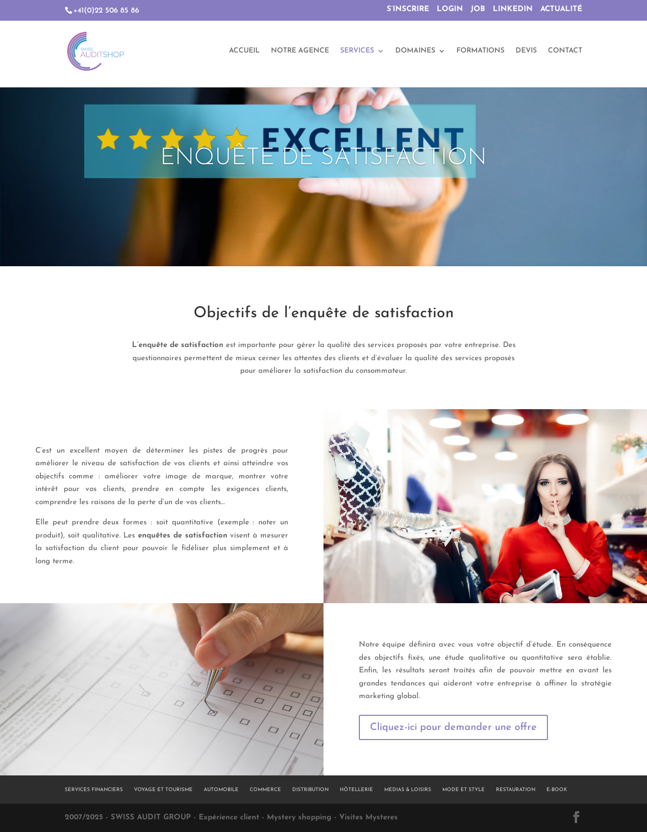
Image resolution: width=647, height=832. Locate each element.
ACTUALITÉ (561, 9)
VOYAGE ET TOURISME (163, 790)
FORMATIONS (480, 51)
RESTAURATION (515, 790)
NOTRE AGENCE (300, 51)
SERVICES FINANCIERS (94, 790)
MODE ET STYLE (463, 790)
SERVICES (357, 51)
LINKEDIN (513, 9)
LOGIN (450, 9)
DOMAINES (415, 51)
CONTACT (565, 51)
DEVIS (526, 51)
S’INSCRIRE (408, 9)
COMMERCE (265, 790)
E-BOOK (556, 790)
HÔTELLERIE (356, 790)
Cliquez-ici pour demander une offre (453, 727)
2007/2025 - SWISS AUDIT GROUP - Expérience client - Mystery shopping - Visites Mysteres (231, 817)
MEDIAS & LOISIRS (407, 790)
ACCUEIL (244, 51)
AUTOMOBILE (221, 790)
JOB (478, 9)
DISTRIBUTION (310, 790)
